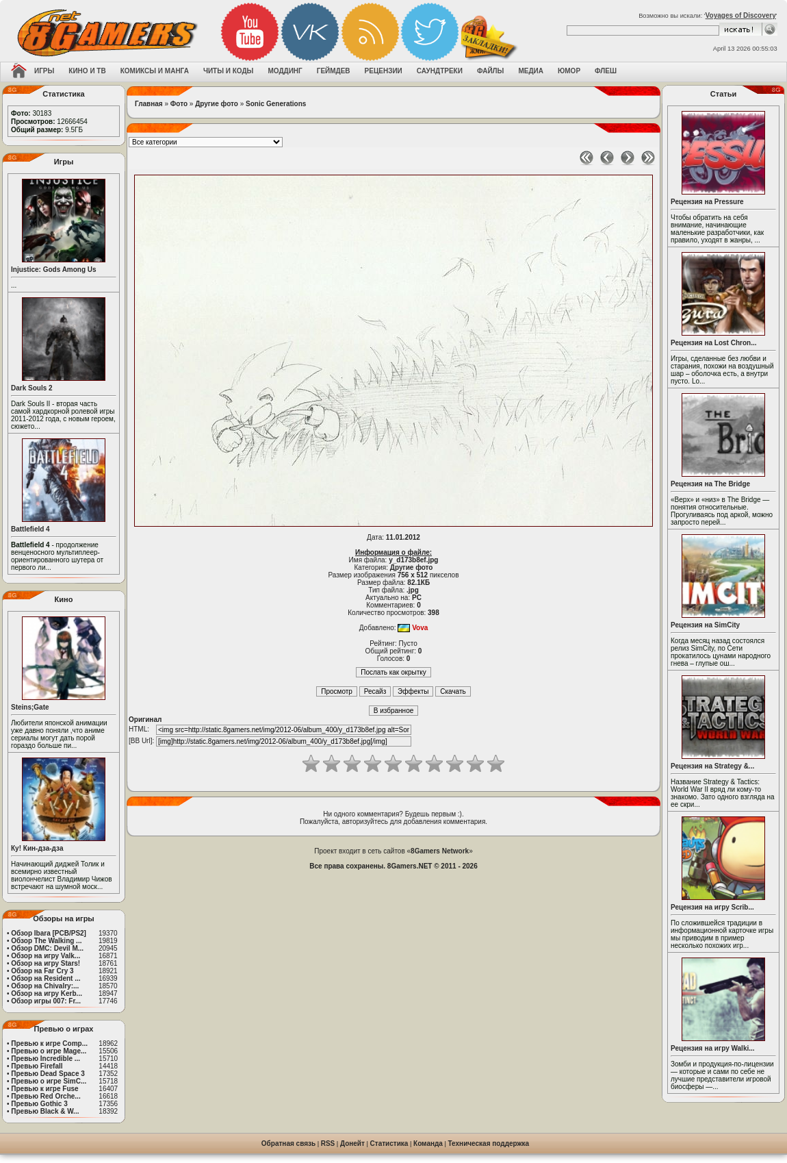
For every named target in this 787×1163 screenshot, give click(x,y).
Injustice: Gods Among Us (53, 269)
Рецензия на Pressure (707, 201)
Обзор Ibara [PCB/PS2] (48, 933)
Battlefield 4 (30, 529)
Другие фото (216, 104)
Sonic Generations (276, 104)
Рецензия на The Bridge (710, 484)
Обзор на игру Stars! (45, 963)
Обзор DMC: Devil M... (47, 948)
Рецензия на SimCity (705, 625)
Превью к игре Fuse (44, 1088)
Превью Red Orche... (45, 1096)
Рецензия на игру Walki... (713, 1048)
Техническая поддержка (489, 1143)
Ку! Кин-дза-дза (37, 848)
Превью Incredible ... (45, 1058)
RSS (328, 1143)
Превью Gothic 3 (39, 1104)
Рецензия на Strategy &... (712, 766)
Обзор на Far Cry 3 (42, 971)
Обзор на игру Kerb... (46, 993)
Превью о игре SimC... (48, 1081)
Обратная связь (288, 1143)
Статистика (389, 1143)
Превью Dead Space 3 (48, 1073)
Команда (428, 1143)
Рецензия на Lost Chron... (714, 343)
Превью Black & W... (45, 1111)
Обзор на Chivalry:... (45, 986)
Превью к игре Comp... (49, 1043)
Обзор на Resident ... (45, 978)
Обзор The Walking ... (46, 941)
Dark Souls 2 (32, 388)
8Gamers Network (440, 851)
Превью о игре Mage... (48, 1051)
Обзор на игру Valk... (45, 956)
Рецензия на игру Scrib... (712, 907)
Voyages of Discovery (741, 15)
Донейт (352, 1143)
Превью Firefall (36, 1066)
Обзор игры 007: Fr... (46, 1001)
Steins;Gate (30, 707)
